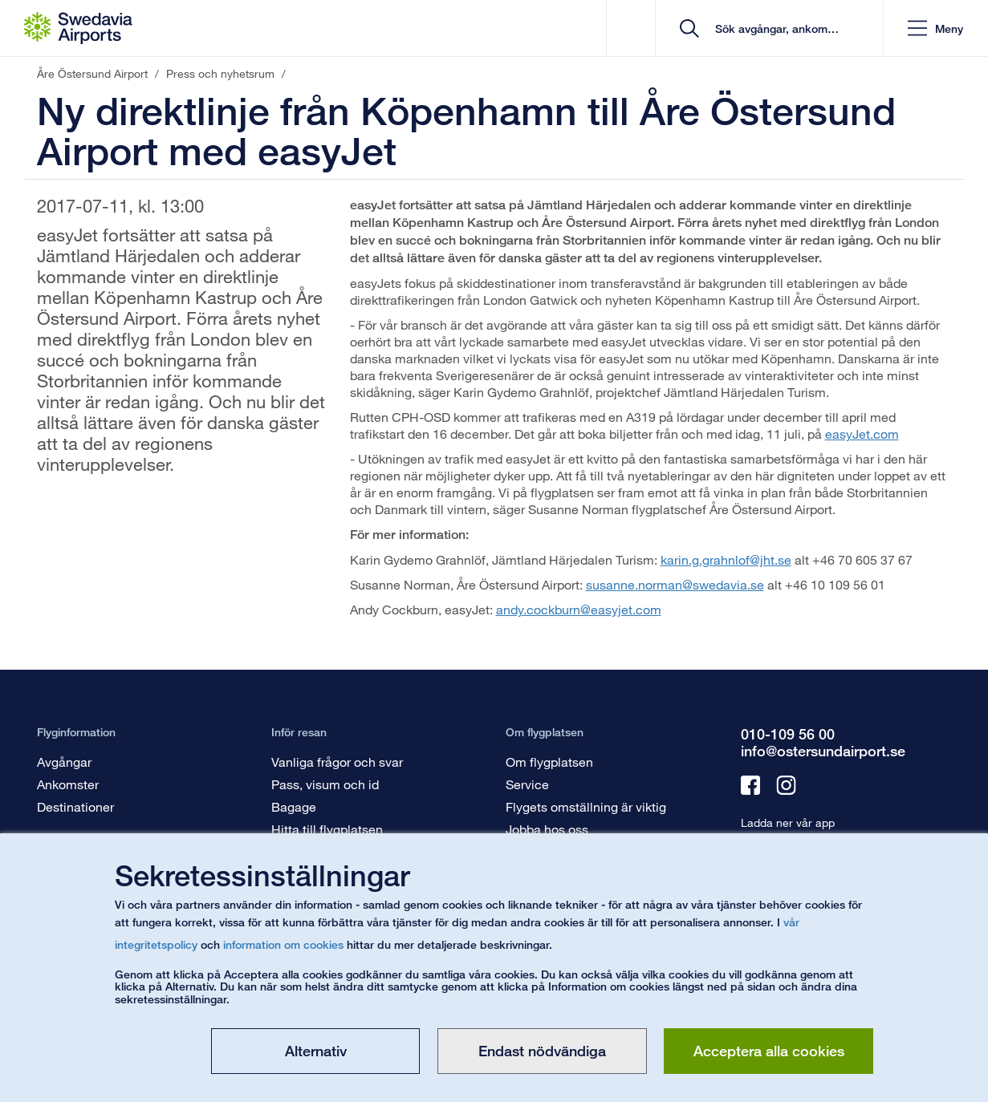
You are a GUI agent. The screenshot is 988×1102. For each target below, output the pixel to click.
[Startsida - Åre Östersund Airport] (78, 28)
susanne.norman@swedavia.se (675, 584)
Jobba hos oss (547, 829)
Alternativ (316, 1050)
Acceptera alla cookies (768, 1050)
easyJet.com (862, 433)
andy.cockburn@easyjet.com (578, 609)
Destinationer (75, 806)
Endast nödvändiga (542, 1050)
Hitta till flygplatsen (327, 829)
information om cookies (283, 944)
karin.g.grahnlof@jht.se (726, 559)
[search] (775, 28)
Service (527, 784)
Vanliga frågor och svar (337, 761)
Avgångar (64, 761)
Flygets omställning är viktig (586, 806)
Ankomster (68, 784)
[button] (935, 28)
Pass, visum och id (325, 784)
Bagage (293, 806)
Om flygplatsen (549, 761)
